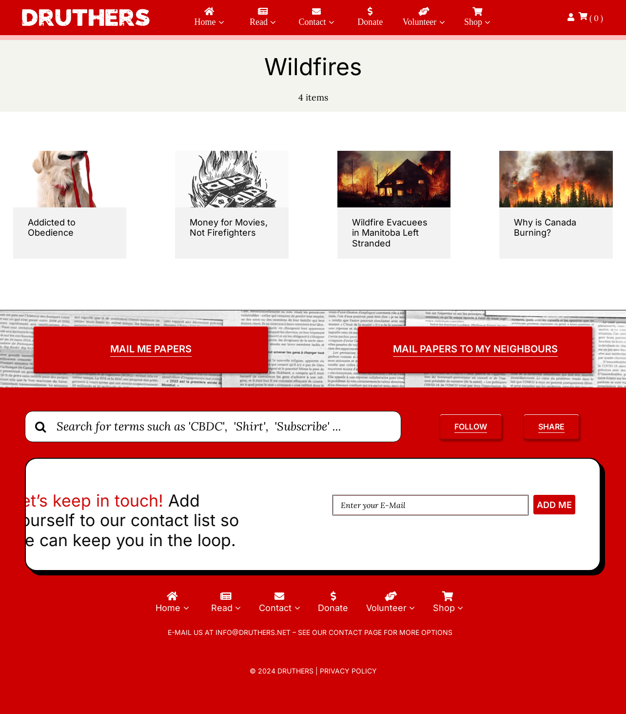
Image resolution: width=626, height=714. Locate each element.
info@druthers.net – (255, 632)
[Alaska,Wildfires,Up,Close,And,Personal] (556, 155)
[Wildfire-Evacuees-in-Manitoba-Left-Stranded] (394, 155)
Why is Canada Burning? (545, 227)
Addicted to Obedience (52, 227)
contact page (355, 632)
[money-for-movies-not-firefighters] (232, 155)
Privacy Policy (348, 671)
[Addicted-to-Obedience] (70, 155)
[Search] (40, 426)
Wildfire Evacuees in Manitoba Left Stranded (390, 232)
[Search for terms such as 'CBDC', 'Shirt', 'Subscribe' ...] (213, 426)
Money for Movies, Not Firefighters (229, 227)
